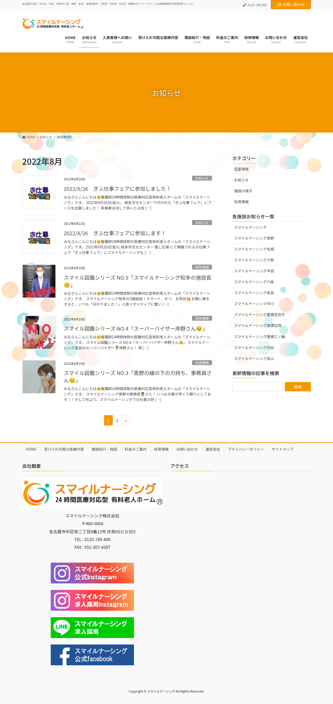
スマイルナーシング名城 (254, 249)
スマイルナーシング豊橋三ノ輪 (259, 336)
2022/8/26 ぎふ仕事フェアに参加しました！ (117, 188)
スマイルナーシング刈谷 (254, 347)
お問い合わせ (290, 4)
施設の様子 (243, 190)
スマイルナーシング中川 (254, 303)
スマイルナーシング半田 (254, 270)
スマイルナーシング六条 (254, 281)
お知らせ (202, 178)
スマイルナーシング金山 (254, 358)
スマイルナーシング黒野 (254, 238)
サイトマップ (282, 449)
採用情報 (202, 267)
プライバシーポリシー (246, 449)
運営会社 (213, 449)
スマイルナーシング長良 (254, 292)
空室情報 (241, 169)
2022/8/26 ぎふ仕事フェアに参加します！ (115, 233)
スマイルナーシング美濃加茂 (257, 325)
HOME (31, 449)
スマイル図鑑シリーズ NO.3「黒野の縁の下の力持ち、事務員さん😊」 (138, 376)
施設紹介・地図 (104, 449)
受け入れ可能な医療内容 (64, 449)
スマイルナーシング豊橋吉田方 (259, 314)
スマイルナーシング (250, 227)
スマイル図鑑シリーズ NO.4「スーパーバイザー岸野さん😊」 (136, 328)
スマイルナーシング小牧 (254, 259)
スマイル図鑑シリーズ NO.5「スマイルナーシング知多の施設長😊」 (138, 281)
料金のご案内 (135, 449)
